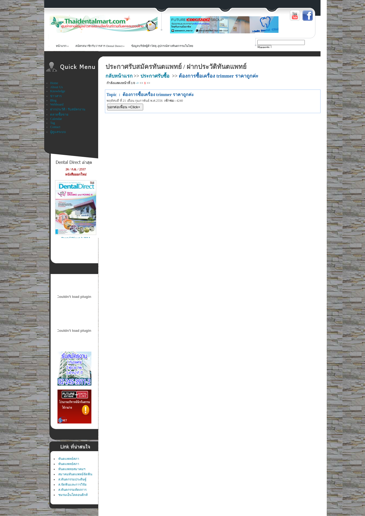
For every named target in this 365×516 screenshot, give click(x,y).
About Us (56, 87)
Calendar (56, 119)
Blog (53, 100)
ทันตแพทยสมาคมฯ (71, 469)
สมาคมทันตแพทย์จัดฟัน (75, 474)
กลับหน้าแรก (119, 76)
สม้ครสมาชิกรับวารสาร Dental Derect (99, 45)
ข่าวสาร (56, 96)
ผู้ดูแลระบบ (58, 132)
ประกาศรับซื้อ (154, 76)
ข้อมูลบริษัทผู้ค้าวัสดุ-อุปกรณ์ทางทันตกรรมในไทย (162, 45)
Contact (55, 127)
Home (54, 83)
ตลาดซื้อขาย (59, 114)
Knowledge (57, 91)
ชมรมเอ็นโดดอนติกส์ (73, 495)
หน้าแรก (61, 45)
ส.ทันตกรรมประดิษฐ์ (72, 479)
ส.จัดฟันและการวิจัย (72, 484)
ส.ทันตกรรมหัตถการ (72, 490)
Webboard (56, 104)
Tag (52, 123)
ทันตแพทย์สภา (68, 459)
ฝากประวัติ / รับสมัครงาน (67, 109)
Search (263, 48)
